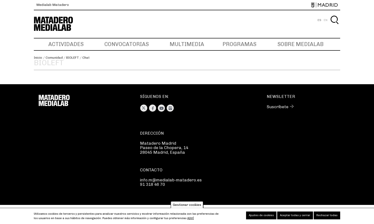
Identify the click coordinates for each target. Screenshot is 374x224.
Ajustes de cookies (261, 217)
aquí (190, 220)
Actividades (66, 44)
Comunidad (54, 57)
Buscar (334, 25)
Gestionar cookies (187, 206)
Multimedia (187, 44)
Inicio (38, 57)
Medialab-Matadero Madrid (58, 23)
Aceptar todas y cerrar (295, 217)
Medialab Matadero (52, 5)
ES (319, 20)
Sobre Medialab (300, 44)
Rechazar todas (326, 217)
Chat (86, 57)
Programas (239, 44)
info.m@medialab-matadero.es (171, 179)
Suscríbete (277, 106)
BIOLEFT (72, 57)
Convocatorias (126, 44)
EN (325, 20)
